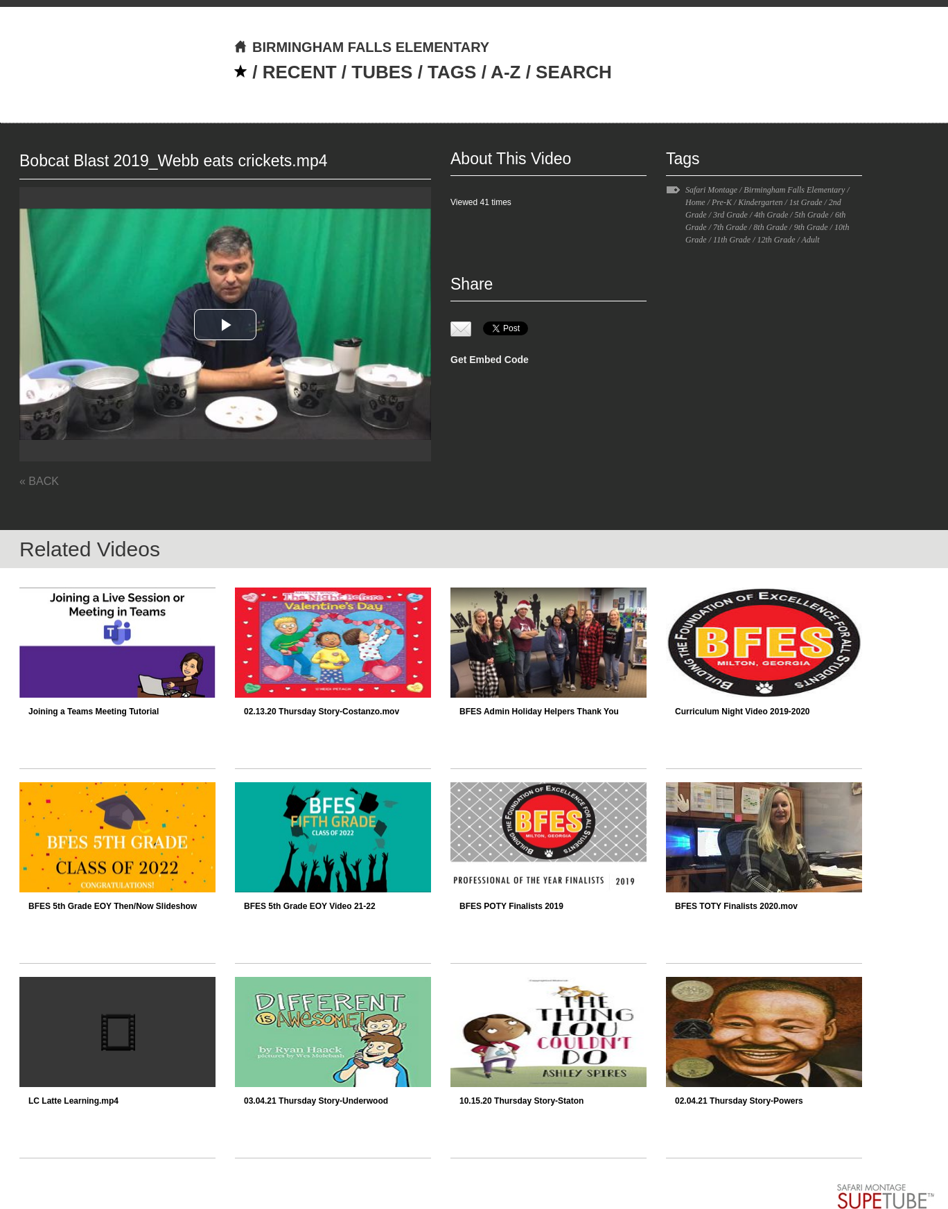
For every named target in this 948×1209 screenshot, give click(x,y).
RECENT (300, 72)
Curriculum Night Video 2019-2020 (742, 711)
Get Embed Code (489, 359)
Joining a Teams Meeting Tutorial (93, 711)
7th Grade (730, 227)
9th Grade (811, 227)
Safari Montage (711, 190)
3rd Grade (730, 215)
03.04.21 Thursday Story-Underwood (316, 1101)
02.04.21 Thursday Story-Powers (739, 1101)
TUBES (381, 72)
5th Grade (812, 215)
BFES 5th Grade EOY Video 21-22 (310, 906)
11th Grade (731, 240)
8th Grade (770, 227)
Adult (811, 240)
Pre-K (722, 202)
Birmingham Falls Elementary (794, 190)
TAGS (452, 72)
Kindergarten (760, 202)
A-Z (505, 72)
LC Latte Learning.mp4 (73, 1101)
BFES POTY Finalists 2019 (511, 906)
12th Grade (776, 240)
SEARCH (574, 72)
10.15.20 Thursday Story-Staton (521, 1101)
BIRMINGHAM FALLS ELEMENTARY (361, 47)
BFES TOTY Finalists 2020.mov (736, 906)
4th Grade (771, 215)
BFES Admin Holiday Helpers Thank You (539, 711)
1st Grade (806, 202)
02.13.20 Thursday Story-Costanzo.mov (321, 711)
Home (695, 202)
